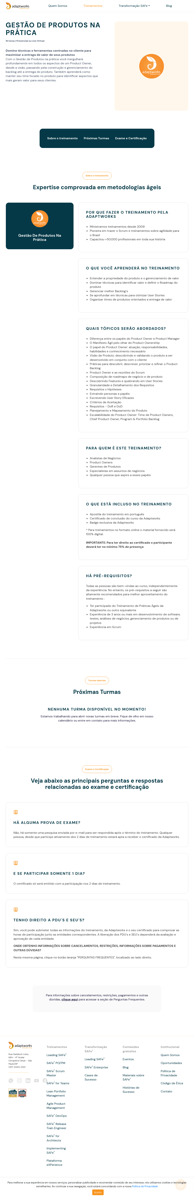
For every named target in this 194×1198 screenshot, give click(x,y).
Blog (169, 6)
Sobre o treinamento (62, 138)
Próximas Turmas (96, 138)
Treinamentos (93, 6)
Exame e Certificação (131, 138)
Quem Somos (57, 6)
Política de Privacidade (145, 1186)
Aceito (98, 1192)
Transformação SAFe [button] (133, 6)
